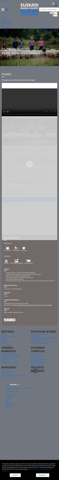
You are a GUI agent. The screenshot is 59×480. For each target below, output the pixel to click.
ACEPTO (15, 475)
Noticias (3, 370)
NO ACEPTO (42, 475)
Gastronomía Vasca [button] (7, 22)
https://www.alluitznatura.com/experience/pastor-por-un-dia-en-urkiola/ (32, 305)
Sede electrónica (10, 406)
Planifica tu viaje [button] (6, 23)
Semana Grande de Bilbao (9, 354)
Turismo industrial (36, 357)
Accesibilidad (9, 404)
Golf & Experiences (36, 365)
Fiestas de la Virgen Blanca (9, 357)
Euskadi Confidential (37, 363)
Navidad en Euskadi (7, 359)
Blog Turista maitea (7, 372)
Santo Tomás (5, 361)
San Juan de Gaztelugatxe (9, 336)
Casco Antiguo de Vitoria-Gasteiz (41, 341)
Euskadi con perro (36, 356)
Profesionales (10, 396)
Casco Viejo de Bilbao (37, 340)
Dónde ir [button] (3, 18)
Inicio (3, 48)
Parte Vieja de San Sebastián (39, 343)
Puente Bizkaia (35, 336)
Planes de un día (36, 354)
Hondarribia (5, 343)
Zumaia (3, 341)
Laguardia (4, 340)
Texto (56, 6)
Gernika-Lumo (5, 345)
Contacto (8, 399)
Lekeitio (3, 338)
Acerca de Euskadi (6, 373)
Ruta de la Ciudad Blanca (38, 359)
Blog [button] (2, 25)
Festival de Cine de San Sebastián (11, 356)
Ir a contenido (4, 1)
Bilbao (3, 334)
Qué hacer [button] (4, 20)
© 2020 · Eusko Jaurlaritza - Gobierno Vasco (19, 388)
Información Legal (12, 391)
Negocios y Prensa (12, 395)
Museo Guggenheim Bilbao (39, 334)
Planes (9, 48)
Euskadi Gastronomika (38, 361)
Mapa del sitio (9, 403)
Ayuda (7, 401)
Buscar (53, 13)
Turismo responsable (7, 377)
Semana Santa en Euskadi (9, 363)
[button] (4, 9)
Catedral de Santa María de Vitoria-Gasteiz (44, 338)
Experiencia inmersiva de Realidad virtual (13, 375)
